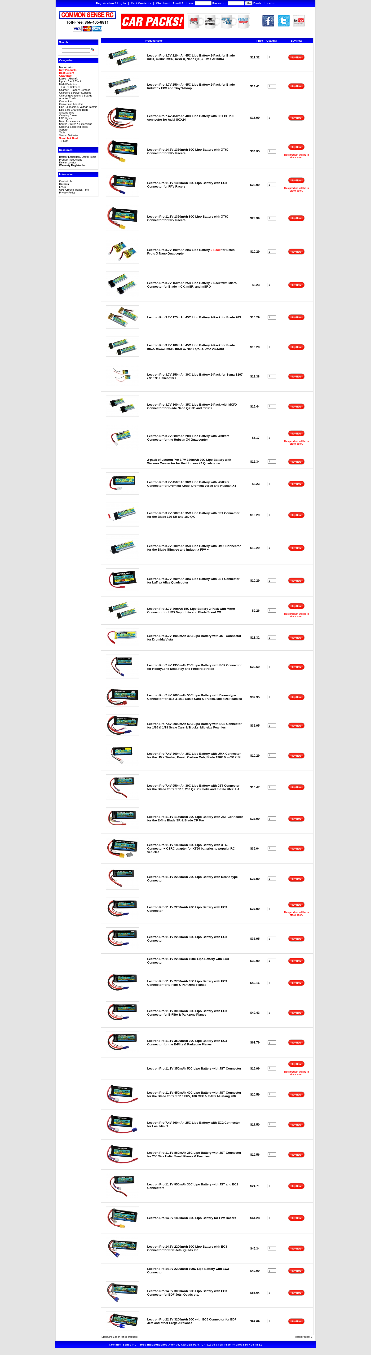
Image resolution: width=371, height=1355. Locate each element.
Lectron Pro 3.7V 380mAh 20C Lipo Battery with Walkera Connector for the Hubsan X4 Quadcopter (188, 437)
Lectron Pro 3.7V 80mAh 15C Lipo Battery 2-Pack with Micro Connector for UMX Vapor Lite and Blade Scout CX (191, 610)
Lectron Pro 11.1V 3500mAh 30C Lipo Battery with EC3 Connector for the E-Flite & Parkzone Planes (187, 1042)
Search (63, 42)
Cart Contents (141, 3)
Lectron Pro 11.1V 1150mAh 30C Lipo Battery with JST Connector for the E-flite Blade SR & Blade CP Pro (195, 818)
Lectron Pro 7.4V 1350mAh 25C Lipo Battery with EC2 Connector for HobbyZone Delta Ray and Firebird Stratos (194, 667)
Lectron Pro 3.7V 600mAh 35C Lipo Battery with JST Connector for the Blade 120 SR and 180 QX (193, 514)
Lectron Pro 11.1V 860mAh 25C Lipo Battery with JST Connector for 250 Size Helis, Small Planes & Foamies (194, 1154)
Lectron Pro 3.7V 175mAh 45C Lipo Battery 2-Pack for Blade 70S (194, 317)
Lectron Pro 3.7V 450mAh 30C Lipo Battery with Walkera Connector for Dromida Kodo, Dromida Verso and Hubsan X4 (191, 483)
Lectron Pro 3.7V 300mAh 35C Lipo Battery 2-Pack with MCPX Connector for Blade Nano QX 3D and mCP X (192, 406)
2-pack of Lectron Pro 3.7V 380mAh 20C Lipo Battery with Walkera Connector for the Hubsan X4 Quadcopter (189, 461)
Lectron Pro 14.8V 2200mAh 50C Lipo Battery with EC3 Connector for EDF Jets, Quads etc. (187, 1248)
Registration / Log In (111, 3)
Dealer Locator (264, 3)
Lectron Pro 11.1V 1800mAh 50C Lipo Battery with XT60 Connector (191, 848)
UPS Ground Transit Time (74, 189)
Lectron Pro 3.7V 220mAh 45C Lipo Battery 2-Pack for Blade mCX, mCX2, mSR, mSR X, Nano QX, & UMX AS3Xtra (191, 57)
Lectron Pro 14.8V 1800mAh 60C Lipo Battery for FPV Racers (191, 1218)
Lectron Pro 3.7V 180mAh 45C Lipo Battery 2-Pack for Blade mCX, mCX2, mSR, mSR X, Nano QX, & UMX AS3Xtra (191, 347)
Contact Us (65, 181)
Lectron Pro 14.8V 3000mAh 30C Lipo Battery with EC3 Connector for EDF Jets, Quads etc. (187, 1292)
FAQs (62, 186)
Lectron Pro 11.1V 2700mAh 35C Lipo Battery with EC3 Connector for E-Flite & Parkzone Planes (187, 983)
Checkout (163, 3)
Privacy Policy (67, 192)
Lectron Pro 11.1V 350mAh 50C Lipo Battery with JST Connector (194, 1068)
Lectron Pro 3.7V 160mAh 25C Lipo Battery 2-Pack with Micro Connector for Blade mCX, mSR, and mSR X (192, 284)
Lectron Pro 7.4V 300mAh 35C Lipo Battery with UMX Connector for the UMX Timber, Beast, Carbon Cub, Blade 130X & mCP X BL (194, 755)
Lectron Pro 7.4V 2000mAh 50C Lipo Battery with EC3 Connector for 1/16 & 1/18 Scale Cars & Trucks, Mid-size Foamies (194, 725)
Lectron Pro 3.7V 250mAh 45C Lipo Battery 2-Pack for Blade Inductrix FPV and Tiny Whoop (191, 86)
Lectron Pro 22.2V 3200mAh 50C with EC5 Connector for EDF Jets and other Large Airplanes (191, 1321)
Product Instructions (70, 159)
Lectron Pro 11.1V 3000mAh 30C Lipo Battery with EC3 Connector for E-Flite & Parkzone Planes (187, 1012)
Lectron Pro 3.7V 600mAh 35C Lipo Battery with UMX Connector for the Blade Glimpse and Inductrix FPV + (194, 547)
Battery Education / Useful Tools (77, 156)
